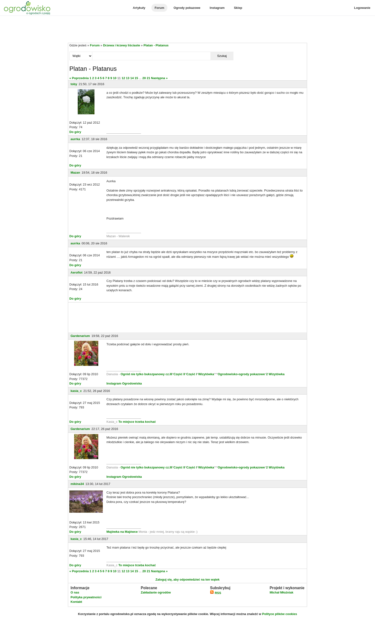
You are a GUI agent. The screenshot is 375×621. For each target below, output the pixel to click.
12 (123, 78)
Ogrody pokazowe (187, 8)
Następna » (159, 78)
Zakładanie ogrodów (156, 592)
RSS (215, 593)
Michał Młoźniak (281, 592)
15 (136, 78)
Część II (179, 374)
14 (132, 78)
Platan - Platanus (156, 45)
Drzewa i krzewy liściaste (121, 45)
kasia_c (76, 391)
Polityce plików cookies (279, 614)
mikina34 (77, 484)
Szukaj (222, 56)
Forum (159, 8)
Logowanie (362, 8)
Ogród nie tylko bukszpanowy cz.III (146, 374)
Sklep (238, 8)
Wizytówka (206, 374)
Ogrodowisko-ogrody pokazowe (241, 374)
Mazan (75, 172)
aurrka (75, 139)
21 (148, 78)
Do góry (75, 132)
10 (114, 78)
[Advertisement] (187, 29)
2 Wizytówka (275, 374)
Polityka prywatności (86, 597)
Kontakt (76, 602)
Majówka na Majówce (122, 531)
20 (144, 78)
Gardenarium (80, 336)
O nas (75, 592)
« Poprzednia (79, 78)
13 (127, 78)
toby (74, 84)
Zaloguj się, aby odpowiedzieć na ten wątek (187, 579)
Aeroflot (77, 272)
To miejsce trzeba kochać (137, 421)
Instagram (217, 8)
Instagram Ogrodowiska (124, 383)
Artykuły (139, 8)
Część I (191, 374)
